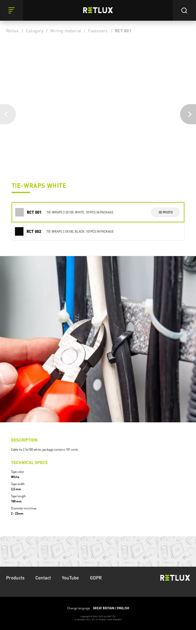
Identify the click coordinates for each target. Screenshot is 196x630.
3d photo (166, 212)
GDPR (96, 578)
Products (15, 578)
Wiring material (65, 30)
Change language (98, 608)
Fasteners (98, 30)
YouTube (70, 578)
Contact (43, 578)
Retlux (12, 30)
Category (34, 30)
